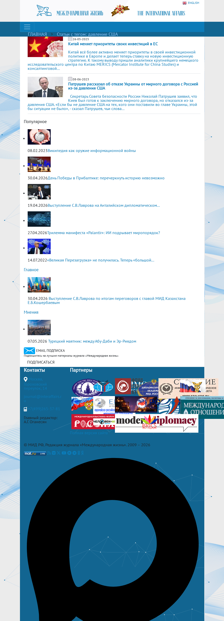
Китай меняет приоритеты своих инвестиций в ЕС (113, 43)
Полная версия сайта (89, 432)
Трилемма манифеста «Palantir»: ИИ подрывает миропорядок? (103, 232)
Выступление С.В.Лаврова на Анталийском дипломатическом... (104, 205)
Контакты (34, 370)
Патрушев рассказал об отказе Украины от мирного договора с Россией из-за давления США (133, 86)
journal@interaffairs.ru (42, 398)
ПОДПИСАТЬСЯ (41, 362)
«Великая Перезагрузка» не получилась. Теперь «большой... (100, 260)
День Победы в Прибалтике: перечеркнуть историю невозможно (106, 177)
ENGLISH (191, 3)
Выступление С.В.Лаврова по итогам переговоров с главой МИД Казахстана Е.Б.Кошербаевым (107, 300)
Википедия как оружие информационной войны (92, 150)
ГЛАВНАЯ (37, 34)
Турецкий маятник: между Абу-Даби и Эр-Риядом (92, 341)
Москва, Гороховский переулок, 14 (35, 383)
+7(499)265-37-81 (44, 408)
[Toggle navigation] (27, 27)
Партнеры (81, 370)
